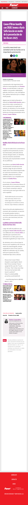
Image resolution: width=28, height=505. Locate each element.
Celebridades (15, 8)
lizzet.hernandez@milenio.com (15, 321)
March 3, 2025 (8, 281)
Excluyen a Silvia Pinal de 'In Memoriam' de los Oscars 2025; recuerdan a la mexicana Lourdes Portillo (7, 135)
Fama (7, 8)
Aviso (14, 484)
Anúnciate (14, 475)
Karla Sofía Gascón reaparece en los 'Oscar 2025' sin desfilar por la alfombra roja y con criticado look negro (8, 289)
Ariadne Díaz (17, 1)
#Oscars (7, 260)
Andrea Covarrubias (8, 79)
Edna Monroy (11, 1)
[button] (11, 56)
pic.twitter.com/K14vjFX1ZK (12, 276)
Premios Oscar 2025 (13, 315)
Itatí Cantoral (24, 1)
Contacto (14, 479)
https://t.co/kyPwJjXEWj (11, 274)
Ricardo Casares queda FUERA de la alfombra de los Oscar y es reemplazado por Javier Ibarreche (7, 298)
